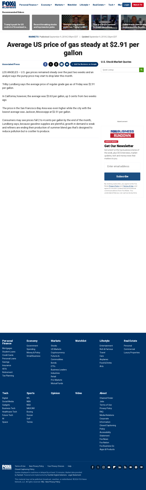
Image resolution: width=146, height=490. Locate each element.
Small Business (33, 356)
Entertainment (106, 346)
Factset (20, 475)
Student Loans (8, 352)
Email (67, 64)
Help (69, 466)
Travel (102, 352)
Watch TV (137, 5)
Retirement (7, 372)
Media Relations (107, 415)
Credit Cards (7, 355)
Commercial (129, 349)
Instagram (103, 467)
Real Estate (98, 5)
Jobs (102, 401)
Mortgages (7, 348)
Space (5, 422)
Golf (28, 418)
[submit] (141, 70)
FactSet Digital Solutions (57, 475)
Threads (56, 64)
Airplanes (104, 359)
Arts (102, 366)
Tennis (30, 422)
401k (4, 369)
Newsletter (130, 467)
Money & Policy (33, 352)
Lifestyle (84, 5)
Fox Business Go (107, 446)
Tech (110, 5)
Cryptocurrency (58, 352)
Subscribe (122, 176)
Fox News (104, 439)
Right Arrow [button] (140, 22)
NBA (29, 401)
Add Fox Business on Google (85, 64)
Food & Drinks (106, 363)
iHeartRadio (141, 467)
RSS (125, 467)
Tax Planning (8, 376)
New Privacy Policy (36, 466)
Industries (55, 373)
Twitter (50, 64)
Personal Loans (9, 358)
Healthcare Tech (9, 412)
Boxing (30, 412)
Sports (31, 393)
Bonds (54, 363)
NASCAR (31, 408)
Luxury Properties (132, 352)
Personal (128, 346)
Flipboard (114, 467)
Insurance (6, 365)
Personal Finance (28, 5)
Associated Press (11, 64)
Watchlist (72, 5)
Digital (5, 398)
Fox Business (9, 4)
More (120, 5)
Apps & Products (107, 449)
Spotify (136, 467)
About (103, 393)
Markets (59, 5)
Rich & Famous (106, 349)
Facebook (45, 64)
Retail (53, 376)
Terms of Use (128, 186)
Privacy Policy (114, 186)
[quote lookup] (120, 70)
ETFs (53, 366)
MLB (29, 405)
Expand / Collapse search (119, 5)
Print (61, 64)
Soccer (30, 415)
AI (3, 418)
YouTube (109, 467)
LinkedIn (119, 467)
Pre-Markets (56, 380)
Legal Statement (74, 475)
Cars (102, 356)
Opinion (55, 393)
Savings (5, 362)
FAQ (101, 412)
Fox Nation (104, 442)
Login (126, 5)
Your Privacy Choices (55, 466)
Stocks (54, 346)
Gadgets (6, 405)
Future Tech (7, 415)
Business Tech (8, 408)
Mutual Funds (57, 383)
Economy (45, 5)
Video (78, 393)
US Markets (56, 349)
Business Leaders (59, 370)
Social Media (8, 401)
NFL (28, 398)
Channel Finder (106, 398)
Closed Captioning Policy (24, 469)
